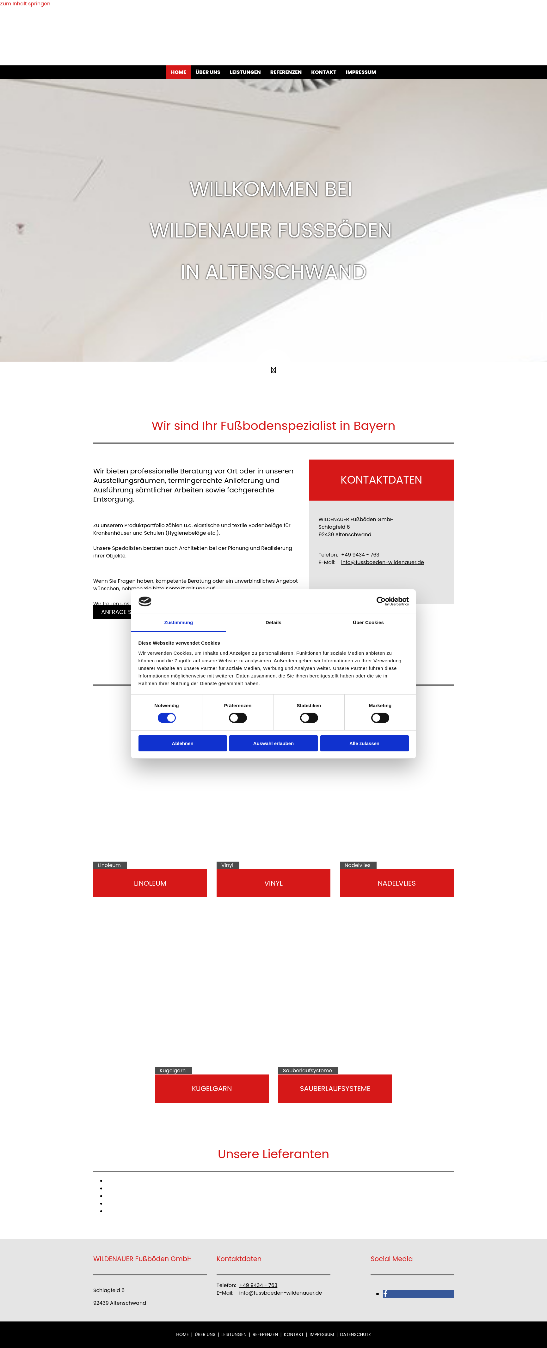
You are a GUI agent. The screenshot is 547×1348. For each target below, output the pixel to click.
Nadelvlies (397, 883)
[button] (125, 612)
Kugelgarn (212, 1088)
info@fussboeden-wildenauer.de (382, 562)
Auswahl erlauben (273, 743)
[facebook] (385, 1294)
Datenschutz (355, 1334)
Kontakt (323, 72)
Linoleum (150, 883)
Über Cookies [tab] (368, 622)
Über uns (208, 72)
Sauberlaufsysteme (335, 1088)
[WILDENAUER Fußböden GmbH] (172, 53)
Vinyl (273, 883)
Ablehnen (182, 743)
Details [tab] (273, 622)
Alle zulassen (364, 743)
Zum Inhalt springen (25, 3)
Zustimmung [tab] (178, 622)
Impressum (361, 72)
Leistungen (245, 72)
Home (178, 72)
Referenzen (286, 72)
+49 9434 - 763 (360, 554)
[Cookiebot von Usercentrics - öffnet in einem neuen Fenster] (381, 601)
